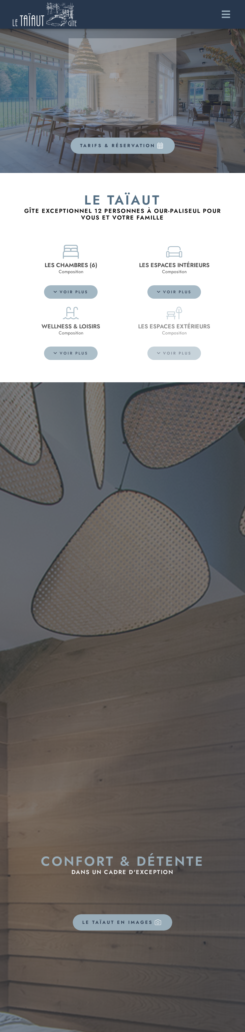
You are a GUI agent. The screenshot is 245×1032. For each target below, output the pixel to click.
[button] (71, 292)
